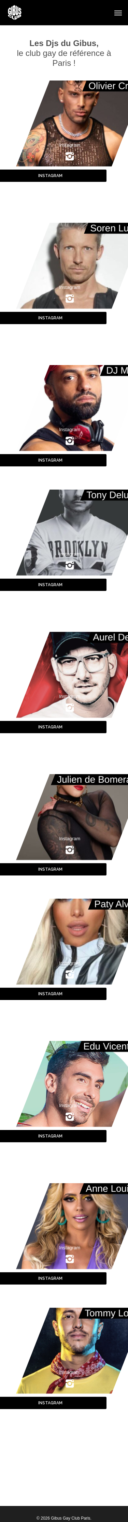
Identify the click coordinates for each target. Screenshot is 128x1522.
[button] (118, 12)
